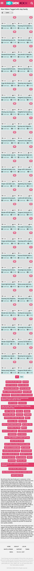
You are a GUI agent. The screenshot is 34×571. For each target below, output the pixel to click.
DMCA (11, 552)
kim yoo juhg (21, 460)
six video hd (22, 434)
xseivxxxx (12, 460)
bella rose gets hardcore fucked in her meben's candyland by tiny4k (15, 399)
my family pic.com (14, 427)
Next (21, 376)
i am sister (5, 395)
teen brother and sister (11, 451)
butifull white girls (11, 388)
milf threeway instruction (12, 391)
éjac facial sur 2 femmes (17, 468)
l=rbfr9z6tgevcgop (25, 431)
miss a (27, 418)
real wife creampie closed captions (17, 437)
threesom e (12, 434)
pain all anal (12, 421)
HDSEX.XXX (15, 568)
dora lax (19, 411)
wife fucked (13, 403)
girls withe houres (17, 441)
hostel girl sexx (9, 414)
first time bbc (10, 411)
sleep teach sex (11, 385)
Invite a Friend (8, 549)
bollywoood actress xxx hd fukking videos (17, 472)
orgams (27, 411)
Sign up (16, 546)
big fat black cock (8, 457)
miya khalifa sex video (13, 382)
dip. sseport (25, 447)
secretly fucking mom (12, 447)
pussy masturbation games (11, 424)
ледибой (28, 414)
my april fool (27, 424)
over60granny (26, 451)
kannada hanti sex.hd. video (14, 418)
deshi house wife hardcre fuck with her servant (15, 464)
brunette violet (26, 454)
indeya (29, 457)
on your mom (21, 457)
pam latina (22, 421)
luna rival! (22, 403)
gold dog (20, 414)
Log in (24, 546)
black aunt (27, 391)
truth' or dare (25, 388)
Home (9, 546)
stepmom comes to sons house (21, 395)
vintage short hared (10, 431)
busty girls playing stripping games (17, 444)
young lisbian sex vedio (11, 454)
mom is (24, 427)
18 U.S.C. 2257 (20, 552)
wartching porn (17, 475)
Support (19, 549)
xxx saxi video (23, 385)
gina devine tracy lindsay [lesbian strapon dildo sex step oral (16, 407)
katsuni (25, 382)
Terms (27, 549)
